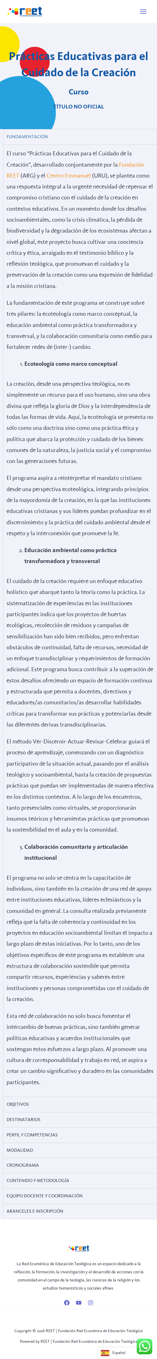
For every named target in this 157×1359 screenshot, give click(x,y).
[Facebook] (67, 1303)
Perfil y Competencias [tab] (32, 1135)
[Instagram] (90, 1303)
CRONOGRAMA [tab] (23, 1165)
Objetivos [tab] (18, 1104)
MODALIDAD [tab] (20, 1150)
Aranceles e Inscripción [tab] (35, 1211)
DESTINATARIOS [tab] (24, 1119)
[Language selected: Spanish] (121, 1353)
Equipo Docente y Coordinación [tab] (45, 1196)
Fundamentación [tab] (27, 136)
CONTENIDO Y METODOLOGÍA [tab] (38, 1180)
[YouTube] (78, 1303)
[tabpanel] (80, 620)
